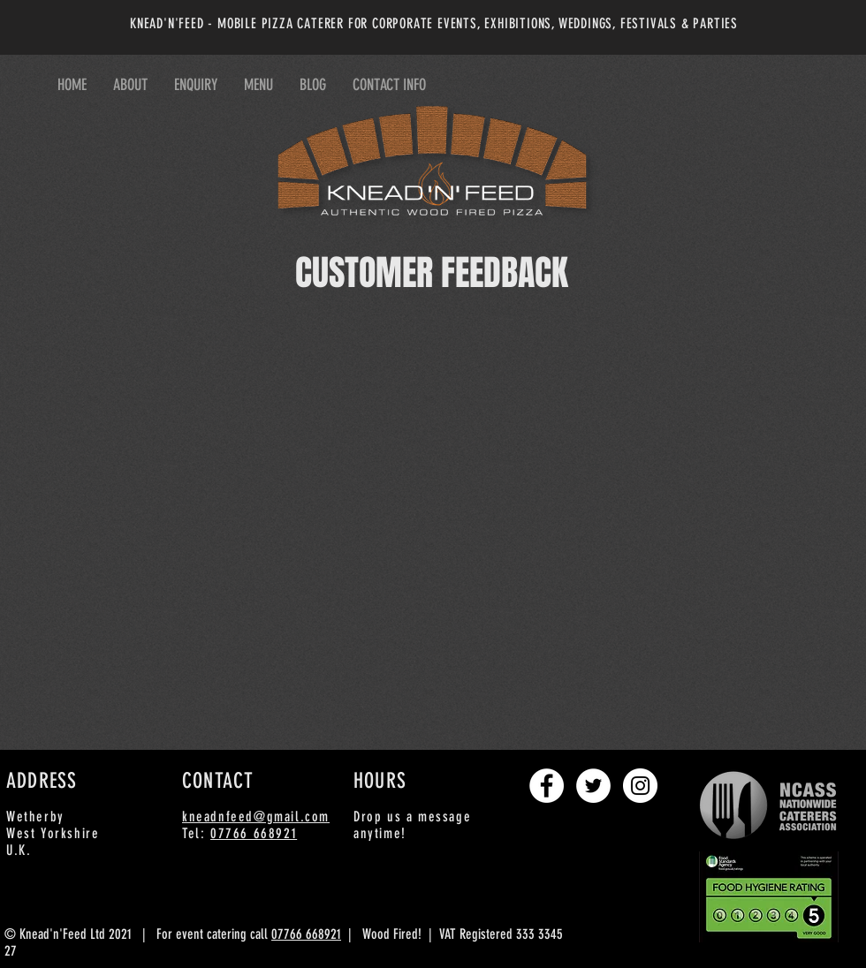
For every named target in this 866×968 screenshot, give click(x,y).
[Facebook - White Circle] (546, 785)
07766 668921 (253, 833)
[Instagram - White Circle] (640, 785)
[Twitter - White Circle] (593, 785)
